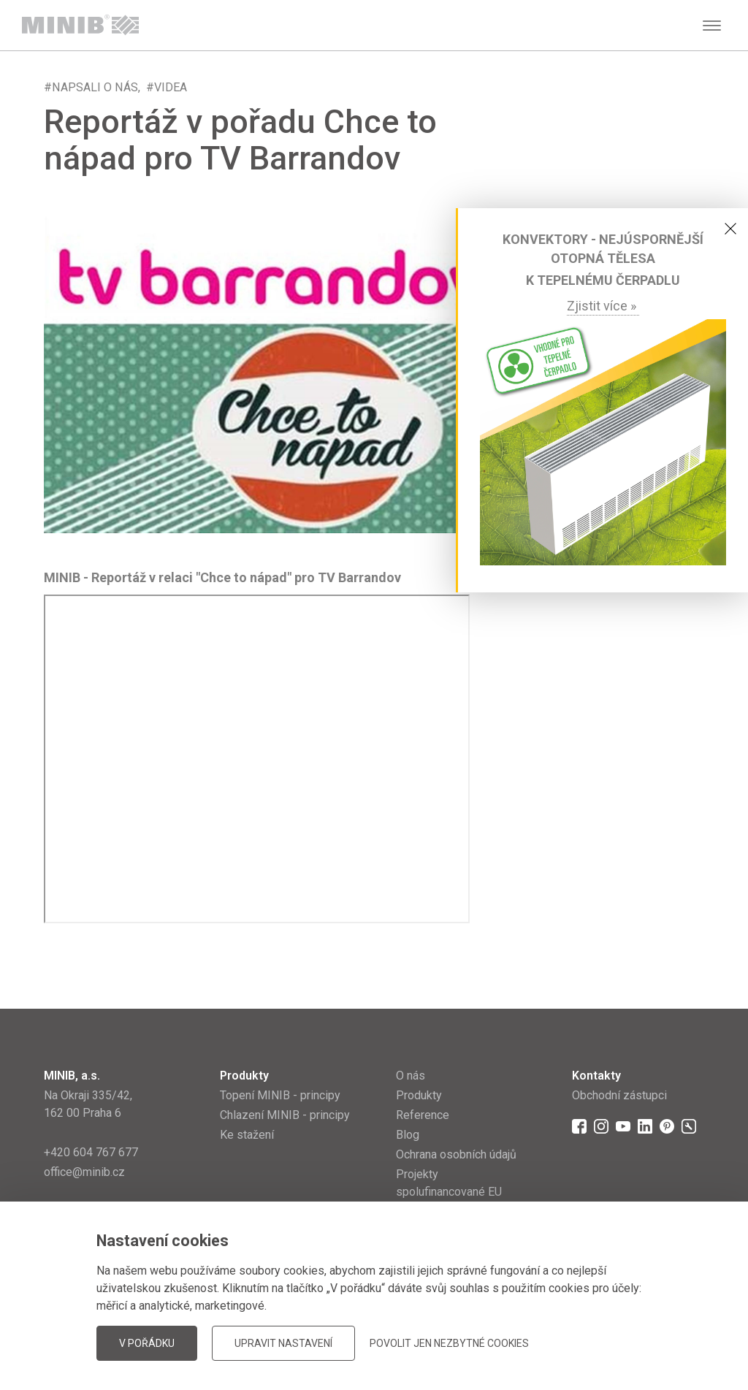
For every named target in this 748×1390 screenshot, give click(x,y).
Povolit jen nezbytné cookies (449, 1343)
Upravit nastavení (283, 1343)
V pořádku (147, 1343)
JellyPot (680, 1342)
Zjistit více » (603, 305)
